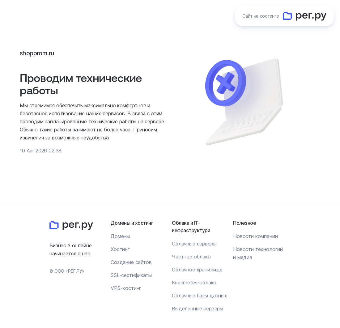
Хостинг (120, 249)
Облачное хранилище (197, 269)
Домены (120, 236)
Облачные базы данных (199, 295)
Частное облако (191, 256)
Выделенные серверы (197, 308)
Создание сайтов (131, 262)
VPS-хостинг (126, 288)
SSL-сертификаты (131, 275)
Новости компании (255, 236)
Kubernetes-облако (194, 282)
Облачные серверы (194, 244)
